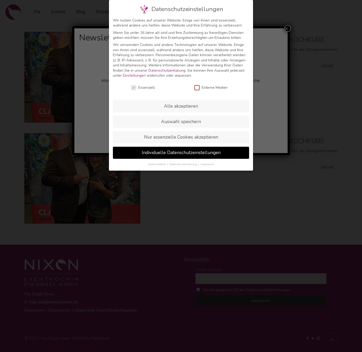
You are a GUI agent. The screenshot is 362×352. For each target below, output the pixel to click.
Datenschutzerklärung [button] (183, 164)
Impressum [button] (207, 164)
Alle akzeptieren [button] (181, 106)
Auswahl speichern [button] (181, 121)
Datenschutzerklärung (167, 70)
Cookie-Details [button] (157, 164)
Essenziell (143, 87)
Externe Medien (211, 87)
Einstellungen (134, 75)
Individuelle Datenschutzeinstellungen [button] (181, 152)
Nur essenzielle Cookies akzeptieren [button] (181, 137)
